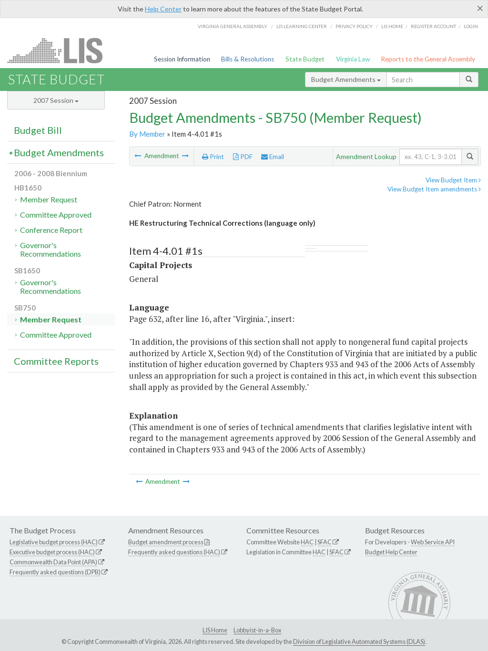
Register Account (433, 26)
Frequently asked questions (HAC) (174, 552)
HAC (307, 542)
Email (272, 156)
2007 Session (56, 100)
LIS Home (215, 630)
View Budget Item (453, 180)
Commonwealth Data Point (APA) (53, 562)
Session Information (182, 59)
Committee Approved (56, 214)
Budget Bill (38, 130)
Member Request (48, 199)
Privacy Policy (354, 26)
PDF (243, 156)
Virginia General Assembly (232, 26)
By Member (147, 134)
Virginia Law (353, 59)
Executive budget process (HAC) (52, 552)
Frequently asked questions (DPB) (55, 572)
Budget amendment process (165, 542)
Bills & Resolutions (247, 59)
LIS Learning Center (301, 26)
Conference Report (51, 229)
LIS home (392, 26)
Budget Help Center (391, 552)
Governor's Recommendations (50, 249)
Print (213, 156)
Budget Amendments (346, 79)
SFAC (324, 542)
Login (471, 26)
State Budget (305, 59)
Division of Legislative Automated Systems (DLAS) (359, 641)
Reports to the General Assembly (428, 59)
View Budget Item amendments (434, 189)
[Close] (480, 8)
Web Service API (433, 542)
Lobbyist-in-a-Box (257, 630)
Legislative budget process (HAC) (54, 542)
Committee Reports (56, 361)
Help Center (163, 9)
